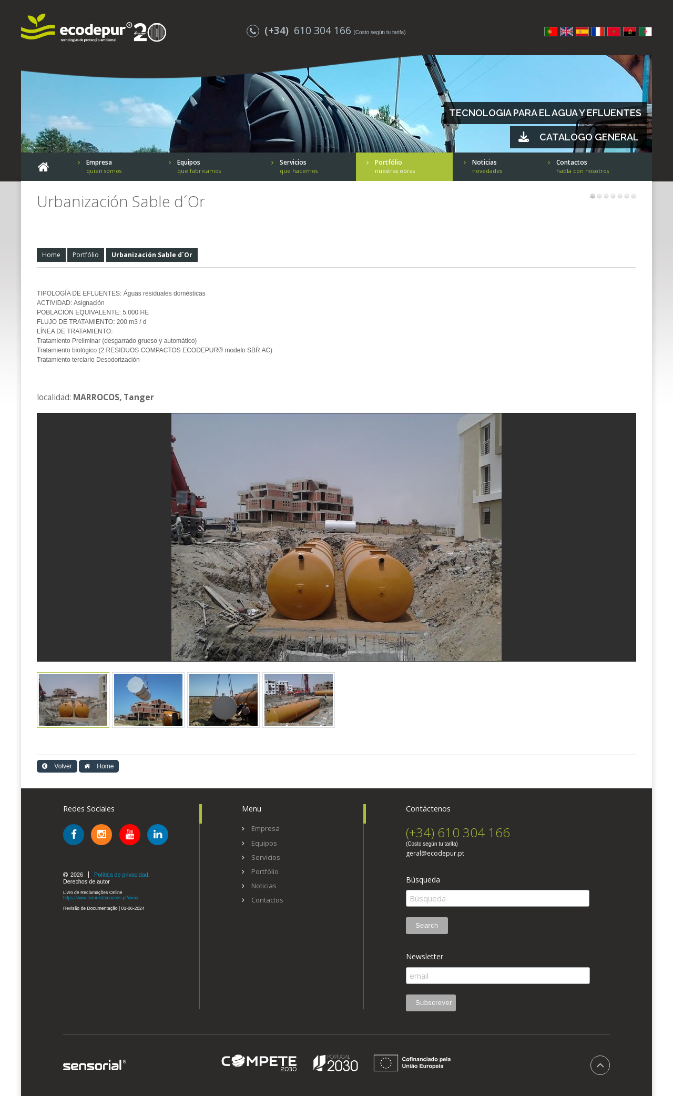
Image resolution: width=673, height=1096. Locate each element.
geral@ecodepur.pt (435, 853)
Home (51, 254)
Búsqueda (423, 880)
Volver (57, 766)
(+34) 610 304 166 (458, 832)
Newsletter (424, 956)
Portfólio (86, 254)
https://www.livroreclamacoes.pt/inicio (100, 897)
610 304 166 (300, 30)
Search (427, 925)
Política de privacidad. (122, 874)
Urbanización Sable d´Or (151, 254)
